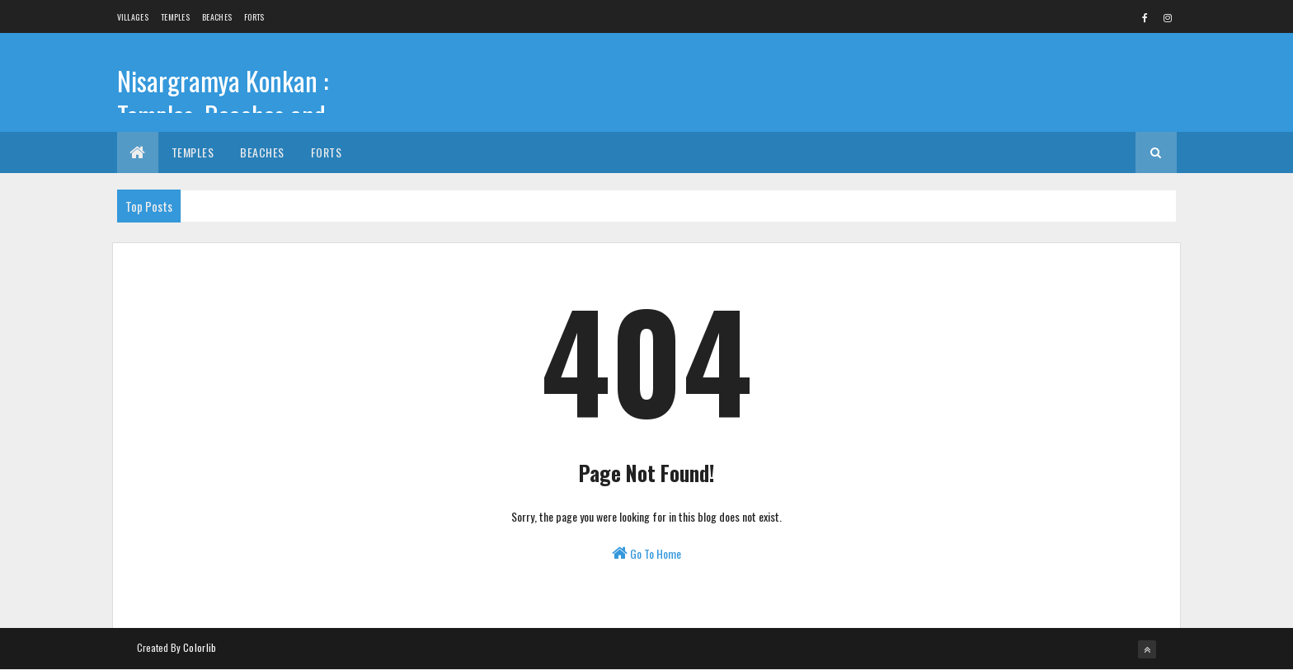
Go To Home (646, 553)
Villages (132, 17)
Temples (175, 17)
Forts (254, 17)
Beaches (217, 17)
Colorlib (199, 647)
